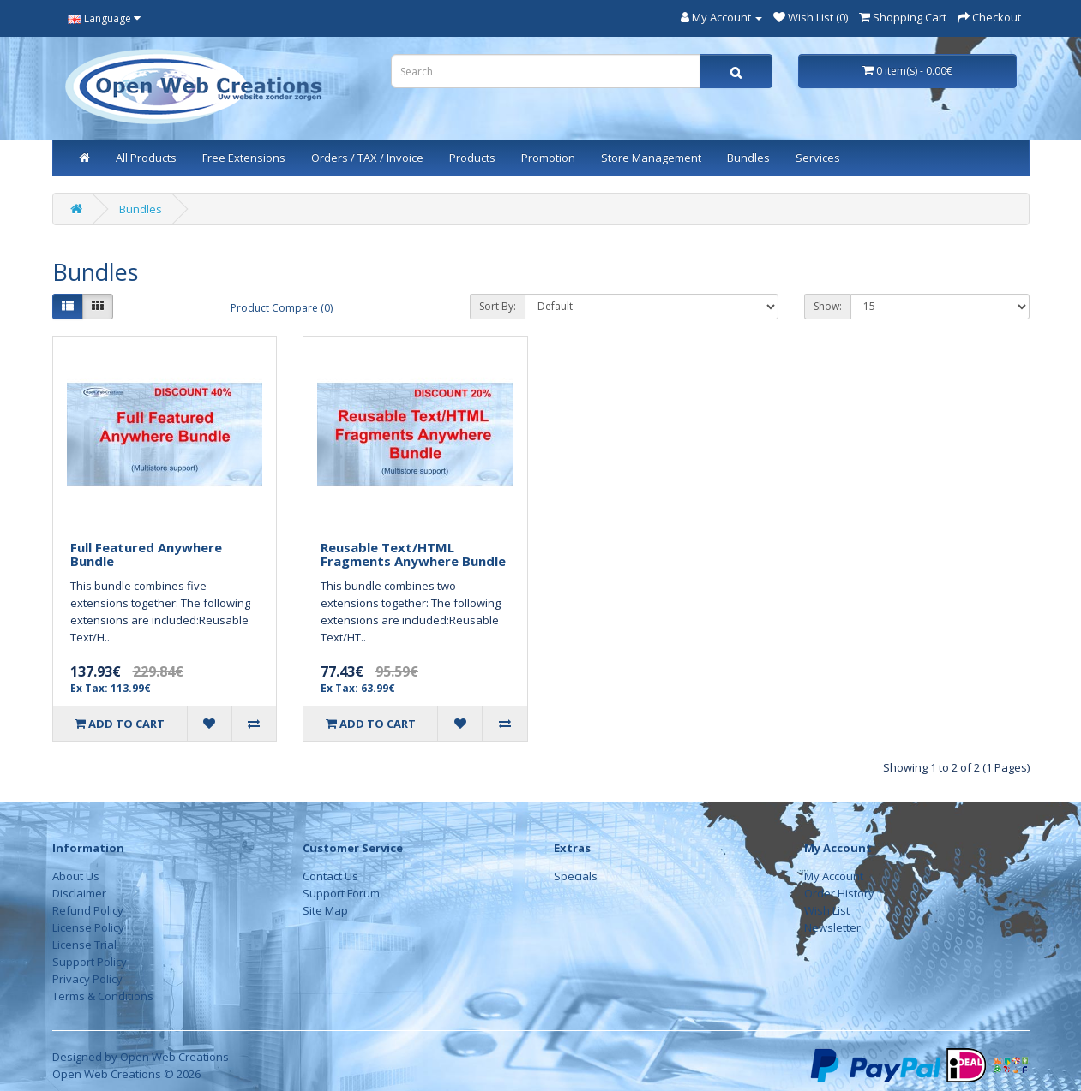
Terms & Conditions (102, 996)
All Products (146, 157)
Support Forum (341, 893)
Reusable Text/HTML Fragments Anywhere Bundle (413, 554)
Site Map (325, 910)
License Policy (88, 927)
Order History (839, 893)
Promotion (548, 157)
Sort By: (497, 306)
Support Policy (89, 961)
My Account (833, 876)
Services (818, 157)
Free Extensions (243, 157)
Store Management (651, 157)
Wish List (827, 910)
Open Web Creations (174, 1056)
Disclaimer (79, 893)
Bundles (748, 157)
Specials (576, 876)
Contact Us (330, 876)
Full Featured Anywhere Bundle (146, 554)
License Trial (84, 944)
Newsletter (832, 927)
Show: (828, 306)
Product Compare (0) (282, 308)
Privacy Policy (87, 979)
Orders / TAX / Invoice (367, 157)
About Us (75, 876)
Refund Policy (87, 910)
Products (472, 157)
